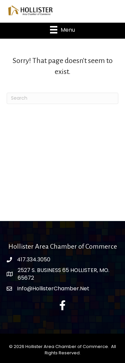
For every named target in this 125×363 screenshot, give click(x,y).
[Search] (62, 98)
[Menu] (62, 30)
